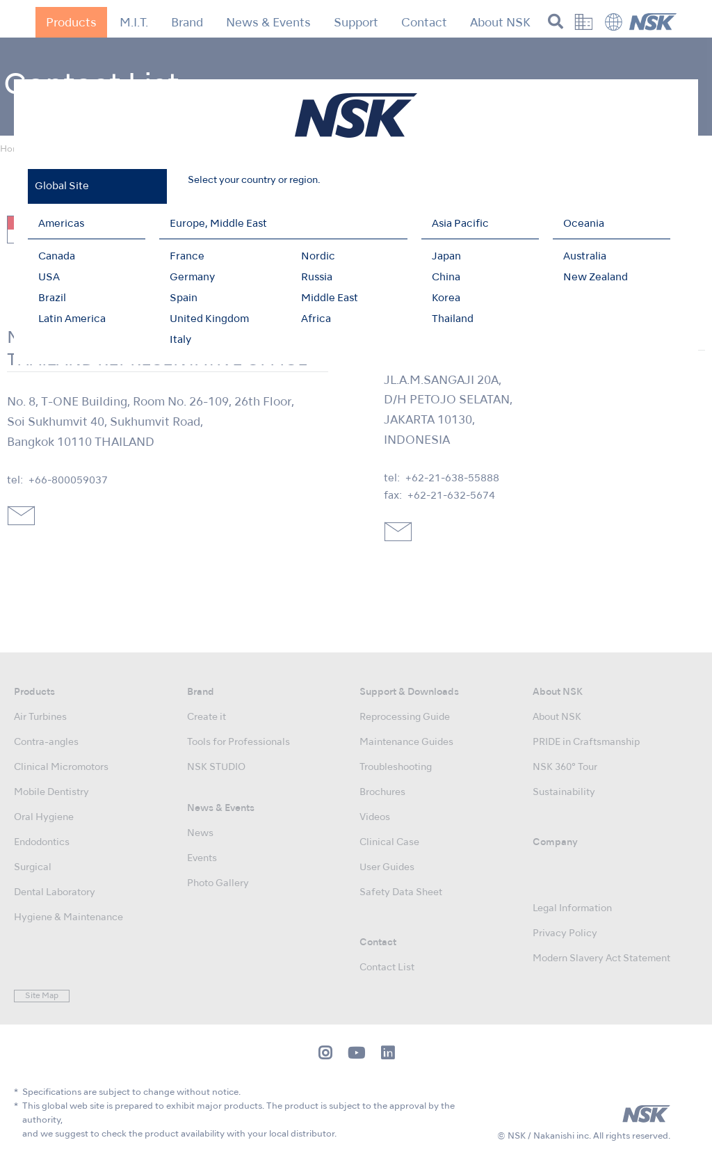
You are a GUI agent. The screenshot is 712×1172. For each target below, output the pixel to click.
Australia (584, 257)
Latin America (72, 319)
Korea (446, 298)
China (446, 277)
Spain (183, 298)
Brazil (52, 298)
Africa (316, 319)
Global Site (62, 186)
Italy (180, 340)
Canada (56, 257)
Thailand (453, 319)
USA (49, 277)
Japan (446, 257)
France (187, 257)
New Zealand (595, 277)
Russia (316, 277)
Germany (192, 277)
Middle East (329, 298)
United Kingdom (209, 319)
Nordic (318, 257)
